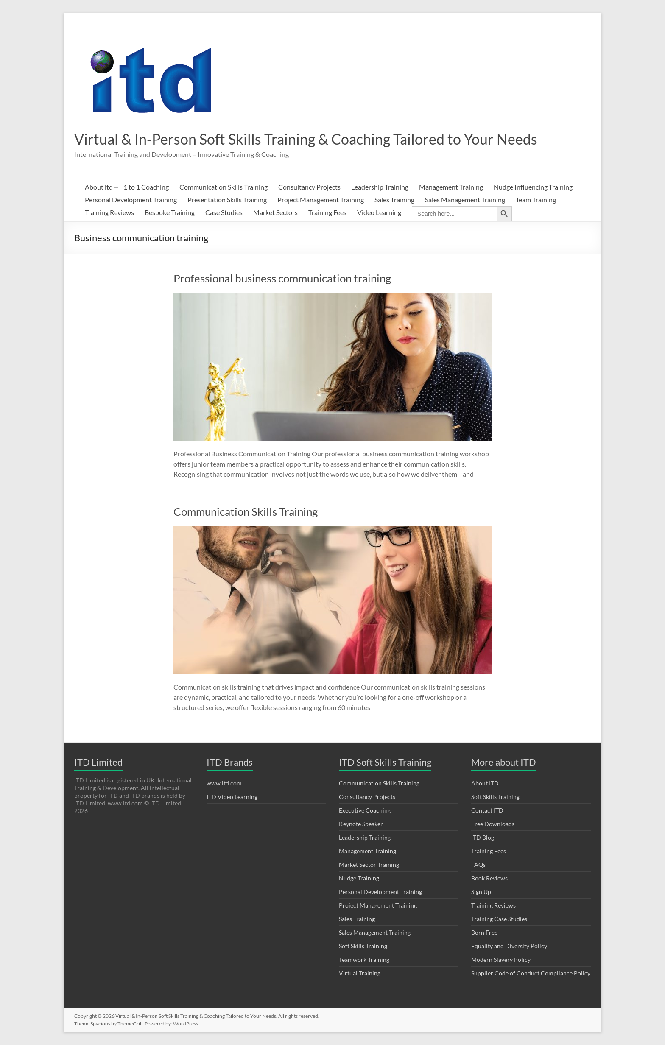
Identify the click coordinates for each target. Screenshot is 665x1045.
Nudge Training (359, 878)
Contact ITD (487, 810)
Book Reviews (489, 878)
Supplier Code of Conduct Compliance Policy (530, 973)
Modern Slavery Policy (501, 960)
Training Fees (327, 213)
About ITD (485, 783)
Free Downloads (492, 824)
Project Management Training (320, 200)
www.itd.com (224, 783)
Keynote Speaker (361, 824)
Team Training (536, 200)
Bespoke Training (170, 213)
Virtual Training (359, 973)
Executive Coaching (365, 810)
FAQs (478, 865)
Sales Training (394, 200)
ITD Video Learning (232, 797)
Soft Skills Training (363, 946)
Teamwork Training (364, 960)
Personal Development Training (131, 200)
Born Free (484, 932)
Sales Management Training (465, 200)
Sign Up (481, 892)
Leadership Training (379, 187)
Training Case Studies (499, 919)
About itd (99, 187)
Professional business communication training (282, 278)
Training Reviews (109, 213)
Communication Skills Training (223, 187)
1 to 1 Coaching (146, 187)
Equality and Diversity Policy (509, 946)
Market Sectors (275, 213)
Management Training (451, 187)
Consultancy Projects (309, 187)
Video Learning (379, 213)
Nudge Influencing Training (533, 187)
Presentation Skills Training (227, 200)
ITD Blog (482, 837)
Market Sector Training (369, 865)
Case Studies (224, 213)
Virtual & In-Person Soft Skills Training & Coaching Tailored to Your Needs (316, 139)
